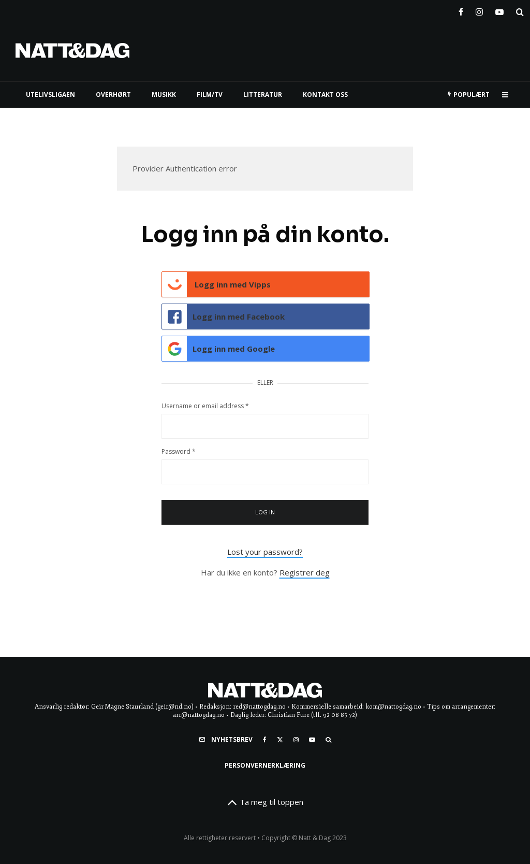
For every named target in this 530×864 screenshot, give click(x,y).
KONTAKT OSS (325, 94)
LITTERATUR (262, 94)
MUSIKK (164, 94)
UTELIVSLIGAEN (50, 94)
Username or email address (205, 405)
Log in (265, 512)
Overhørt (113, 94)
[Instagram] (479, 10)
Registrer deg (304, 572)
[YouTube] (499, 10)
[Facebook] (460, 10)
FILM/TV (210, 94)
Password (178, 451)
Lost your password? (265, 551)
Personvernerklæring (265, 765)
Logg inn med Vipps (216, 284)
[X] (280, 740)
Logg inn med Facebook (223, 316)
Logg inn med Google (218, 348)
